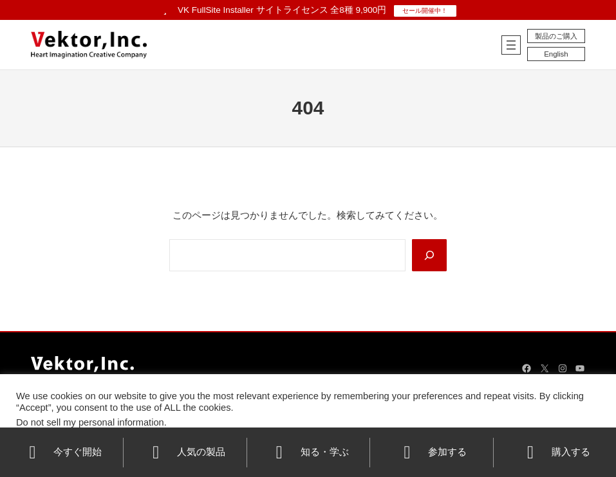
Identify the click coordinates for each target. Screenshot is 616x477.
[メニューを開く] (506, 45)
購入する (554, 453)
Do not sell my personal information (90, 422)
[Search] (429, 255)
